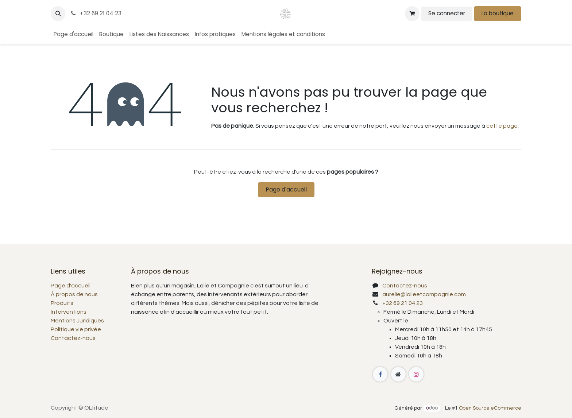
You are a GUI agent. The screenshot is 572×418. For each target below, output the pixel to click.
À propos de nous (74, 294)
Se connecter (446, 13)
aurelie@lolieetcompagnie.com (424, 294)
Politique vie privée (76, 329)
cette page (502, 126)
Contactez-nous (73, 338)
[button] (58, 13)
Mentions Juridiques (77, 321)
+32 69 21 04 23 (95, 13)
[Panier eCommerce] (412, 13)
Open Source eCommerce (490, 408)
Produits (62, 303)
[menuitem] (73, 34)
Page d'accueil (286, 189)
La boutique (498, 13)
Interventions (68, 312)
